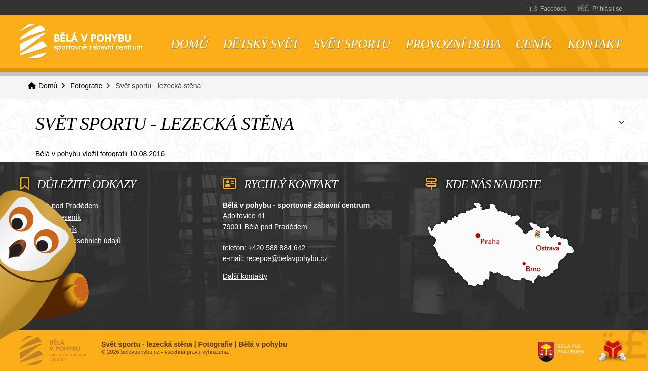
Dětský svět (261, 44)
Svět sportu (352, 44)
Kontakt (594, 44)
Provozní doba (453, 44)
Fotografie (86, 85)
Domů (81, 41)
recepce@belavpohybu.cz (287, 258)
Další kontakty (245, 276)
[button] (599, 8)
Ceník (534, 44)
